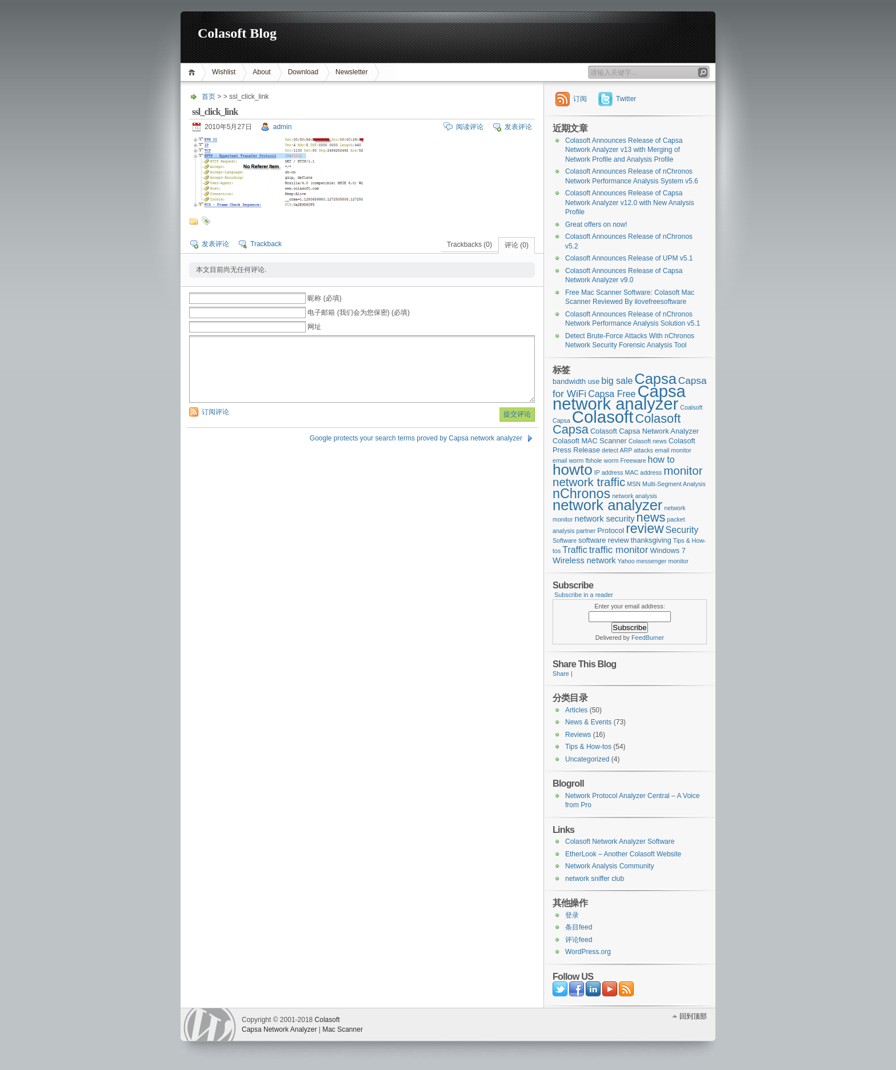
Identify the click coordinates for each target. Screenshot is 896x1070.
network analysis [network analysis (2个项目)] (634, 495)
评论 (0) (517, 245)
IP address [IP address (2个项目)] (608, 472)
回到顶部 (693, 1016)
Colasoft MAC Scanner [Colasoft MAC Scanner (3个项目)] (590, 440)
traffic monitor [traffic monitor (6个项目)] (619, 549)
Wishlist (223, 72)
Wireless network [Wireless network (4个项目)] (584, 560)
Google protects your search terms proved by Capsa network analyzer (416, 438)
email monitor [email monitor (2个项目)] (673, 450)
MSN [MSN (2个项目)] (634, 483)
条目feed (578, 927)
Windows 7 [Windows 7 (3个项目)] (667, 550)
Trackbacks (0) (469, 245)
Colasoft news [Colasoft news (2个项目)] (648, 441)
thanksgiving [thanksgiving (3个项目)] (651, 540)
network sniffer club (594, 879)
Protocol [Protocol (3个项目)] (610, 530)
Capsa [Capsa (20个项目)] (655, 379)
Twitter (626, 99)
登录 (572, 915)
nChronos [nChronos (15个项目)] (581, 493)
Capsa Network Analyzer (279, 1029)
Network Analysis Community (609, 866)
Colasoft (327, 1020)
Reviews (578, 735)
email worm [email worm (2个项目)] (568, 460)
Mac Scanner (342, 1029)
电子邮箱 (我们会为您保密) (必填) (358, 312)
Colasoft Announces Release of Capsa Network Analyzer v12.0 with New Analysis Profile (629, 202)
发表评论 (518, 127)
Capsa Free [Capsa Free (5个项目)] (611, 394)
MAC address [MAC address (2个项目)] (643, 472)
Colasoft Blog (237, 33)
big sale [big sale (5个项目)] (617, 381)
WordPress (209, 1024)
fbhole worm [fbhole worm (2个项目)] (602, 460)
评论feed (578, 940)
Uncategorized (587, 759)
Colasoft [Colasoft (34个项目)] (603, 416)
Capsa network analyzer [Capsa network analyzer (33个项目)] (619, 398)
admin (282, 127)
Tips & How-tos (588, 747)
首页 (193, 72)
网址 (314, 327)
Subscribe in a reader (583, 594)
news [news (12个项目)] (651, 517)
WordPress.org (588, 952)
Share (561, 673)
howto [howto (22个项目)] (573, 469)
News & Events (588, 722)
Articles (576, 710)
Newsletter (351, 72)
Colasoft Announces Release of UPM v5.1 (629, 258)
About (261, 72)
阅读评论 (469, 127)
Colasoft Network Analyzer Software (619, 841)
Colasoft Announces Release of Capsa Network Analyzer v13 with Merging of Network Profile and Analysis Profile (623, 150)
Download (303, 72)
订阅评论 (215, 412)
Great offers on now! (596, 225)
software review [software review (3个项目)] (603, 540)
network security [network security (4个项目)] (605, 518)
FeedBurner (647, 637)
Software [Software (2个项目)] (565, 540)
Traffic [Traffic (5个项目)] (574, 550)
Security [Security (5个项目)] (682, 530)
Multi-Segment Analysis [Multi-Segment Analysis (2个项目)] (674, 483)
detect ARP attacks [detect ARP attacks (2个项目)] (627, 450)
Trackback (266, 244)
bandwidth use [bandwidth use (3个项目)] (576, 381)
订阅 (580, 99)
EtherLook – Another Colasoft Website (623, 854)
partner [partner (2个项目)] (586, 530)
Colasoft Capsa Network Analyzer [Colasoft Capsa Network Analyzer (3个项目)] (644, 431)
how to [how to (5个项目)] (661, 459)
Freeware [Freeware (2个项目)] (633, 460)
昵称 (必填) (324, 298)
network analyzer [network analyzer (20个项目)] (607, 505)
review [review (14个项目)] (644, 528)
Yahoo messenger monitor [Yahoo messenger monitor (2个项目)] (653, 561)
